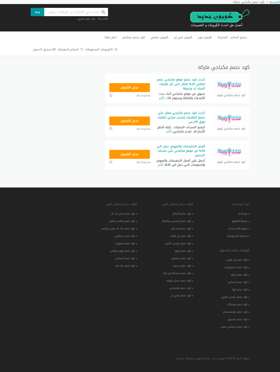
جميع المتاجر (238, 37)
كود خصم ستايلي (125, 236)
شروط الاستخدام (238, 228)
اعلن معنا (111, 37)
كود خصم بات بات (125, 265)
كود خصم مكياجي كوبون (229, 95)
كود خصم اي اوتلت (180, 236)
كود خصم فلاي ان (181, 295)
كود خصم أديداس (125, 258)
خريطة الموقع (239, 221)
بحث (37, 12)
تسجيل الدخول (44, 49)
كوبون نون (205, 37)
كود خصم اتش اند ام (123, 213)
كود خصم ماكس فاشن (122, 221)
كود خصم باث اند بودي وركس (118, 228)
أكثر (161, 98)
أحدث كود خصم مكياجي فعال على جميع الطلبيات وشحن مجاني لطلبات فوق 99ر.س (181, 117)
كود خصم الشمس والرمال (176, 221)
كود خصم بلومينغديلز (235, 311)
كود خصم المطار (182, 213)
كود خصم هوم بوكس (122, 250)
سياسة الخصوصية (237, 236)
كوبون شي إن (183, 37)
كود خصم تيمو (239, 274)
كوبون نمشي (159, 37)
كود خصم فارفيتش (180, 288)
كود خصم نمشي (86, 19)
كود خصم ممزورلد (125, 243)
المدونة (222, 37)
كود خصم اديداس (237, 282)
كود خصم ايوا (239, 289)
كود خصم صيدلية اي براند (176, 273)
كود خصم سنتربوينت (235, 267)
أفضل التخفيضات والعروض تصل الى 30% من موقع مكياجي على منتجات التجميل (181, 150)
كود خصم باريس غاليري (234, 297)
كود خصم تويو (183, 250)
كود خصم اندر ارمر (181, 228)
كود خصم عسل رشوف (178, 280)
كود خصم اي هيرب (236, 259)
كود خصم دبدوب (181, 265)
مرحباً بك (242, 213)
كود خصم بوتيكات (237, 304)
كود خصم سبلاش (133, 37)
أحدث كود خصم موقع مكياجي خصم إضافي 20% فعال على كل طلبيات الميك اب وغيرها (181, 84)
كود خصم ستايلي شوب (233, 326)
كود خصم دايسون (237, 319)
